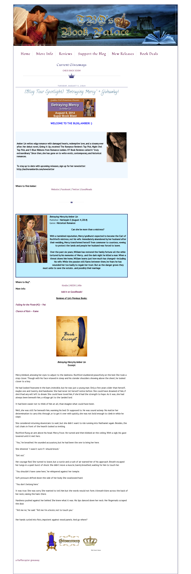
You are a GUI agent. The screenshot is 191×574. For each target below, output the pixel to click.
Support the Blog (92, 53)
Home (25, 53)
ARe (80, 285)
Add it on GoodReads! (71, 291)
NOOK (73, 285)
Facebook (65, 189)
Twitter (75, 189)
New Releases (123, 53)
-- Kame (27, 311)
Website (55, 189)
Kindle (65, 285)
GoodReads (86, 189)
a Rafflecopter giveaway (27, 560)
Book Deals (149, 53)
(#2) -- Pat (31, 304)
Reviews (65, 53)
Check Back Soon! (72, 70)
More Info (44, 53)
